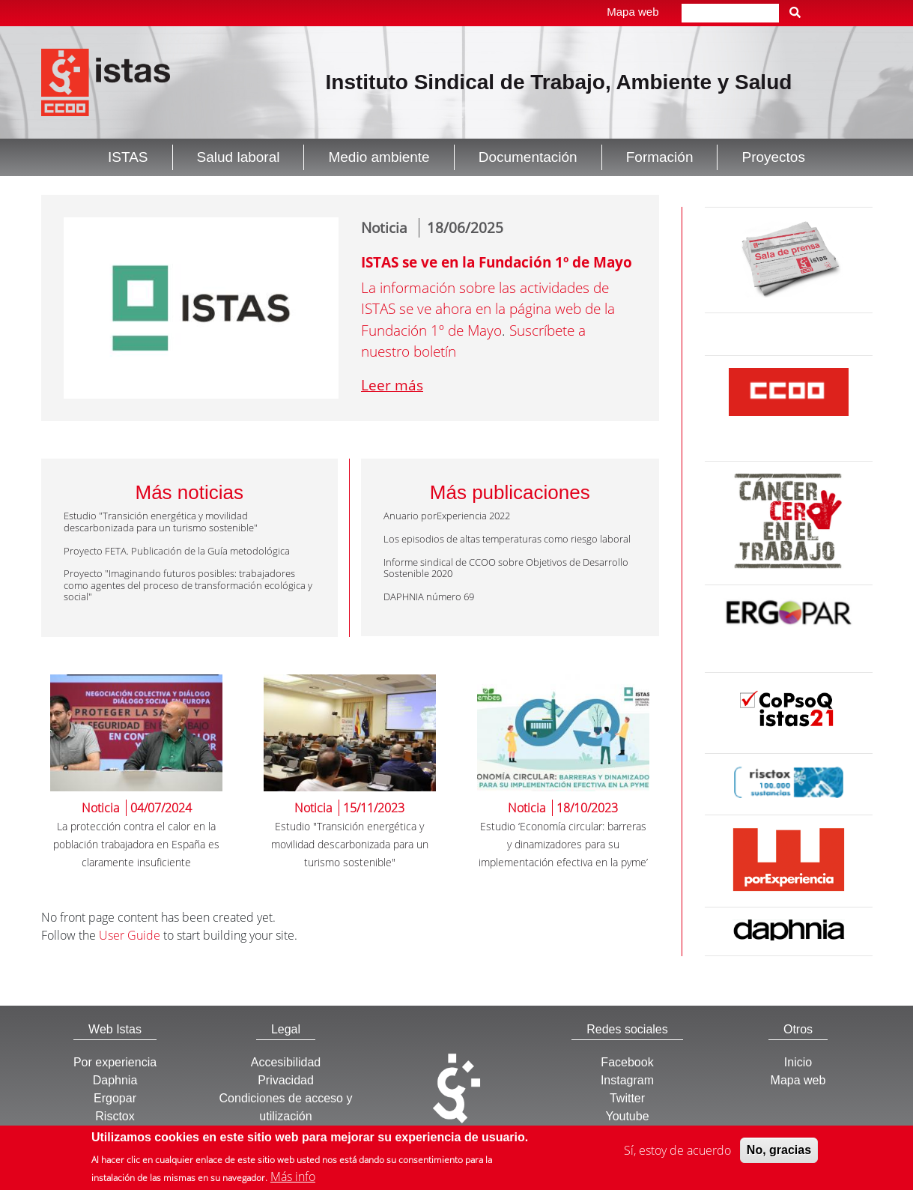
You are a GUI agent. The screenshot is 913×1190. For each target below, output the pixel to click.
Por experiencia (115, 1062)
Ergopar (115, 1098)
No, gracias (779, 1150)
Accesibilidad (286, 1062)
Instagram (627, 1080)
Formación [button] (660, 157)
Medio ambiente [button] (378, 157)
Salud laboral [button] (238, 157)
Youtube (627, 1116)
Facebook (627, 1062)
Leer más (392, 385)
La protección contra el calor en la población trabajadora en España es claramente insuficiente (136, 844)
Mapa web (632, 11)
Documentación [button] (528, 157)
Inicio (798, 1062)
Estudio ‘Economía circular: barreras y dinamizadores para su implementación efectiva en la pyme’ (563, 844)
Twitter (627, 1098)
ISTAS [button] (128, 157)
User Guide (129, 935)
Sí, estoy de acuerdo (677, 1151)
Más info (292, 1177)
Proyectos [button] (772, 157)
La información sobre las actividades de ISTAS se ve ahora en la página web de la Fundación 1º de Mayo (488, 309)
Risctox (114, 1116)
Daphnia (115, 1080)
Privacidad (286, 1080)
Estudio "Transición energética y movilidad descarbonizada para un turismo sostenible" (349, 844)
